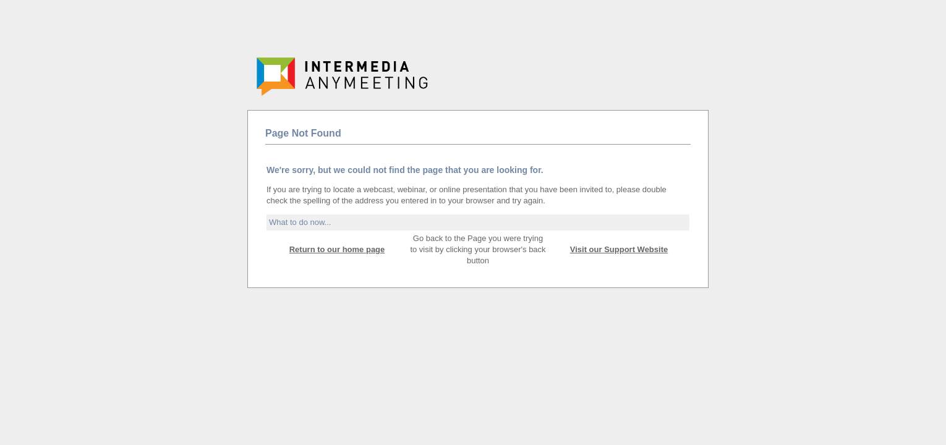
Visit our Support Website (619, 249)
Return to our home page (337, 249)
